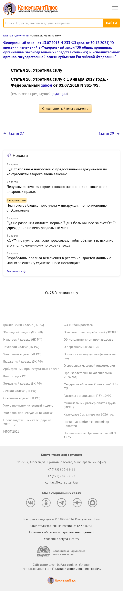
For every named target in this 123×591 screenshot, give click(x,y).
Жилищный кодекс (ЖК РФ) (23, 332)
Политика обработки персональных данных (61, 532)
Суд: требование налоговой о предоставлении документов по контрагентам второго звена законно (57, 171)
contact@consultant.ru (61, 482)
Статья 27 (16, 133)
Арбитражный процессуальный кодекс (31, 369)
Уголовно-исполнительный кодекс (28, 405)
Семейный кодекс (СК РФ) (21, 398)
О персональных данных (81, 347)
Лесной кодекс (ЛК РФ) (19, 391)
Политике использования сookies (76, 569)
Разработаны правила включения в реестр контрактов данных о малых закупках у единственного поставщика (59, 260)
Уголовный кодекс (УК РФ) (22, 354)
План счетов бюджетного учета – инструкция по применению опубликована (57, 208)
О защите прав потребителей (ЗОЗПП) (91, 332)
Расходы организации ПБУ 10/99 (88, 396)
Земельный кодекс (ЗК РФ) (22, 383)
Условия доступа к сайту (61, 539)
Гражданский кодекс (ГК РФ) (23, 325)
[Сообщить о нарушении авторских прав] (61, 551)
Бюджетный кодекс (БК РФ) (23, 361)
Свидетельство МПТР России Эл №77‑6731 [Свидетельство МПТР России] (61, 526)
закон (46, 85)
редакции (59, 93)
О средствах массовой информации (89, 365)
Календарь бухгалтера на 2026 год (89, 414)
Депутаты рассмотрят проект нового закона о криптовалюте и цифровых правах (57, 189)
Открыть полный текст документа (65, 108)
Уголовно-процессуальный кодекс (28, 413)
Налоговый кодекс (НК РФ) (22, 339)
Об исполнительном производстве (88, 339)
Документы (22, 35)
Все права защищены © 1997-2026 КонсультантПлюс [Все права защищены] (61, 519)
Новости (20, 155)
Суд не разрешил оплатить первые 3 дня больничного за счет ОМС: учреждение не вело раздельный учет (61, 225)
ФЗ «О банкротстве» (78, 325)
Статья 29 (106, 133)
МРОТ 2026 (11, 431)
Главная (8, 35)
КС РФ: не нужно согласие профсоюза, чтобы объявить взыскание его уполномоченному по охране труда (60, 243)
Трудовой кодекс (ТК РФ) (21, 347)
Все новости (14, 271)
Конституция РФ (14, 376)
